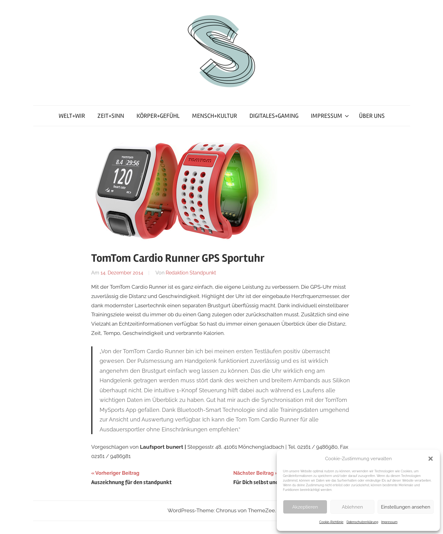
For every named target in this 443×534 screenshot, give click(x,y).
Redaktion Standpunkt (191, 273)
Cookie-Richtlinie (331, 522)
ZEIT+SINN (110, 116)
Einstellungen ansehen (405, 507)
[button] (430, 459)
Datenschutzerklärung (362, 522)
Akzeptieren (305, 507)
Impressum (389, 522)
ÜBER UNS (372, 116)
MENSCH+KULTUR (214, 116)
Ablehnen (352, 507)
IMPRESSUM (330, 116)
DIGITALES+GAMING (273, 116)
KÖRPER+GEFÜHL (158, 116)
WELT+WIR (72, 116)
